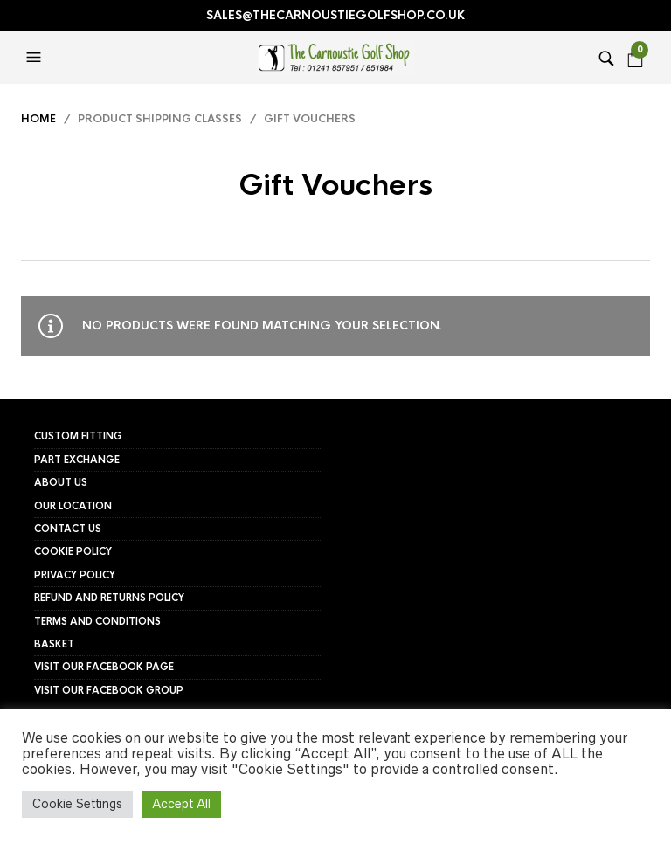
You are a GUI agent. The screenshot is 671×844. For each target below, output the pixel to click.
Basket (54, 644)
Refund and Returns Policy (109, 597)
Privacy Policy (74, 575)
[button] (35, 57)
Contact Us (67, 528)
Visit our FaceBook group (108, 690)
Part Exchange (77, 459)
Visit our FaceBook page (104, 667)
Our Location (73, 506)
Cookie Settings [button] (77, 804)
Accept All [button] (181, 804)
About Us (60, 482)
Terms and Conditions (97, 621)
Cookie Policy (73, 551)
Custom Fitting (78, 436)
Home (38, 119)
